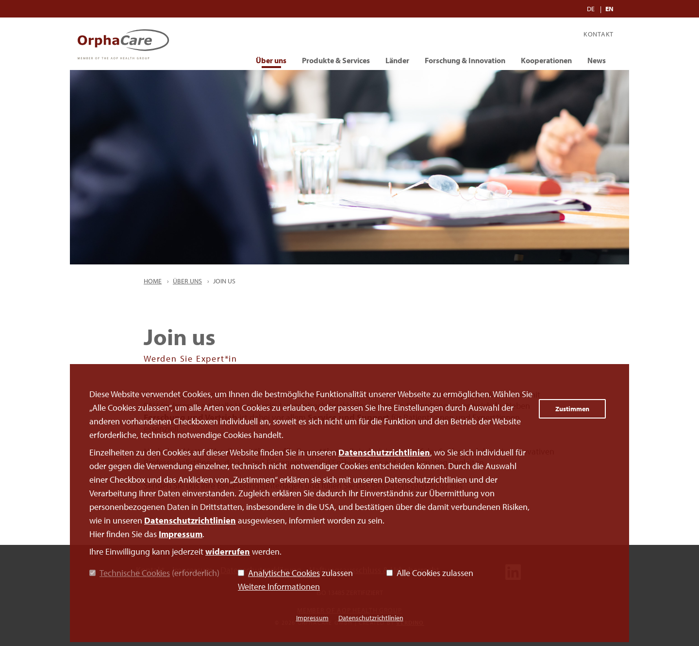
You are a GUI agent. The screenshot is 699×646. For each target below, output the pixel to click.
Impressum (180, 534)
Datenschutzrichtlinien (384, 452)
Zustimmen (572, 408)
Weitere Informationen (279, 586)
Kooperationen (546, 60)
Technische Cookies (135, 572)
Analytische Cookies (284, 572)
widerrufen (227, 551)
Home (153, 281)
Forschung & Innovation (465, 60)
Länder (397, 60)
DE (591, 8)
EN (609, 8)
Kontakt (598, 34)
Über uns (271, 60)
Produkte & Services (336, 60)
